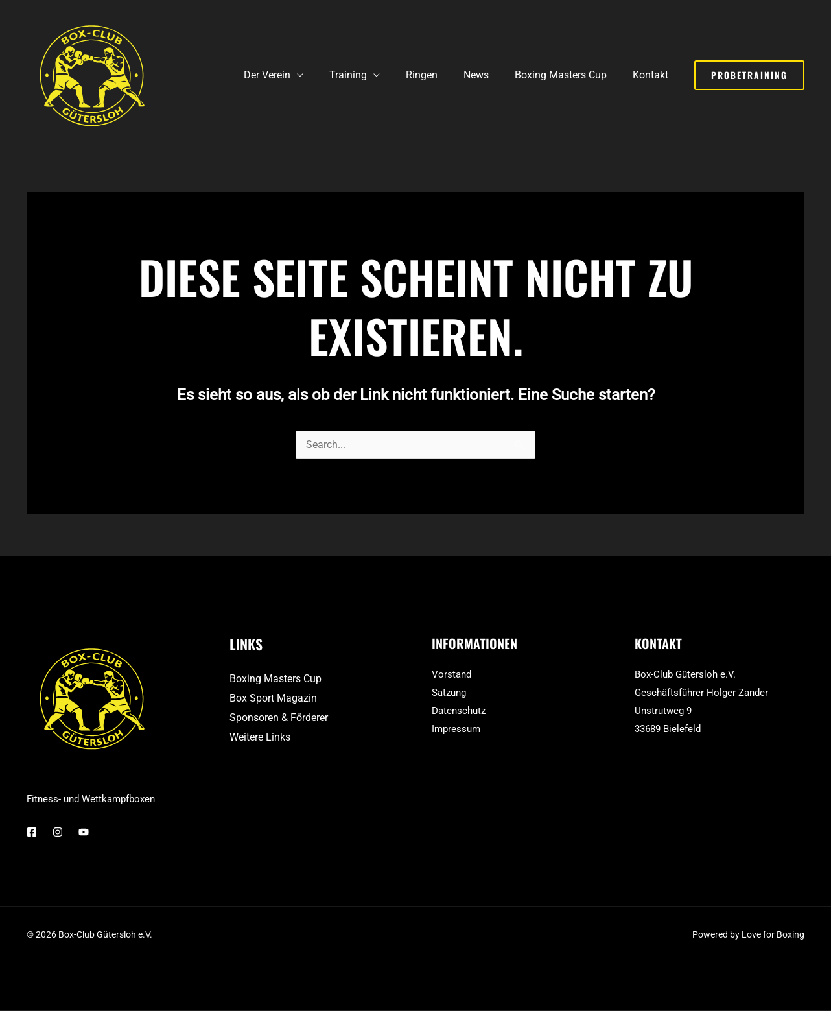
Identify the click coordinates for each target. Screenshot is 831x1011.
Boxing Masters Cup (568, 75)
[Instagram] (58, 832)
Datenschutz (459, 711)
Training (371, 75)
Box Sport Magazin (273, 699)
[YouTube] (83, 832)
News (489, 75)
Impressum (456, 729)
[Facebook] (32, 832)
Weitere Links (259, 737)
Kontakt (653, 75)
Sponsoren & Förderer (278, 718)
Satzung (449, 693)
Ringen (440, 75)
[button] (749, 75)
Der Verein (295, 75)
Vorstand (451, 675)
